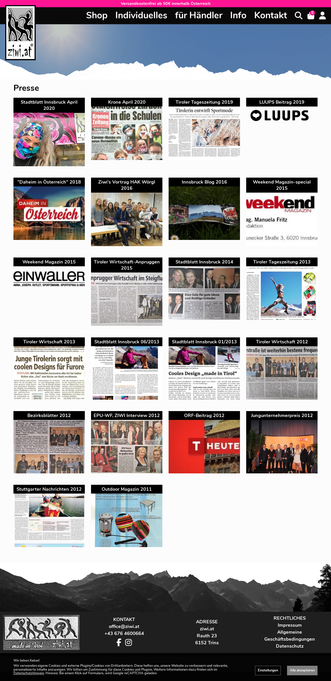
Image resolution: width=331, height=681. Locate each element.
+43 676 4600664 (124, 643)
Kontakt (270, 15)
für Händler (198, 15)
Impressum (290, 635)
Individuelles (141, 15)
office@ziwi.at (124, 636)
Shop (97, 15)
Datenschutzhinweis (28, 673)
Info (238, 15)
